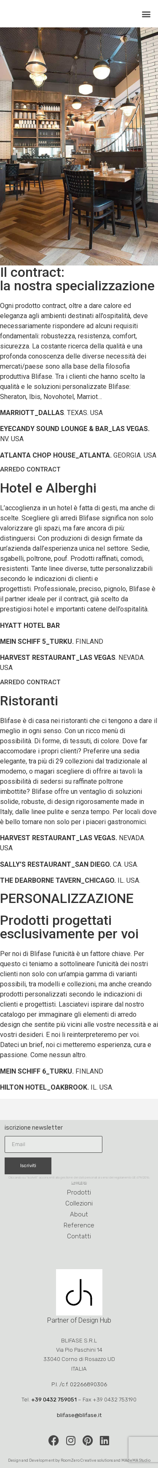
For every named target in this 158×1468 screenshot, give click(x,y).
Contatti (79, 1236)
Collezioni (79, 1203)
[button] (146, 14)
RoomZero (70, 1460)
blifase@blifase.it (79, 1415)
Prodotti (79, 1192)
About (79, 1214)
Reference (79, 1225)
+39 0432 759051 (54, 1399)
